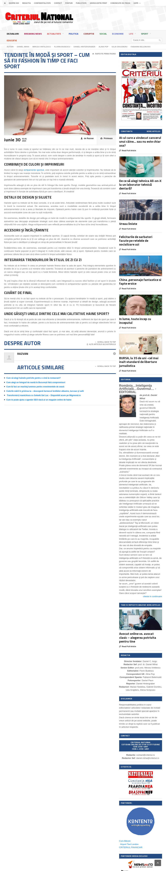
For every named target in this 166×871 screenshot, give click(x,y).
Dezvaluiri (13, 33)
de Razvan (87, 138)
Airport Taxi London (129, 844)
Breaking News (33, 33)
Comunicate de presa (120, 3)
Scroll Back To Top (105, 342)
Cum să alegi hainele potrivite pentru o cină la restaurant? (33, 378)
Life (132, 34)
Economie (118, 33)
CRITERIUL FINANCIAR (130, 847)
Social (103, 33)
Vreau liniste (128, 223)
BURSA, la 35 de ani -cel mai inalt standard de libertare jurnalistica (138, 361)
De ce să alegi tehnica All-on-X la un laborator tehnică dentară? (140, 184)
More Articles (153, 131)
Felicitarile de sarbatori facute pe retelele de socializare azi (135, 240)
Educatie (12, 40)
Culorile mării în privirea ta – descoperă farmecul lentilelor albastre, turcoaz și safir (45, 391)
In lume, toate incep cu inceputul (135, 320)
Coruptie (88, 33)
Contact (58, 3)
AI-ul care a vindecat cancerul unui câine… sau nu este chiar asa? (140, 141)
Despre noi (14, 3)
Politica (73, 33)
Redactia (26, 3)
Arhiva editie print (98, 3)
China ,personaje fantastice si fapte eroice (140, 281)
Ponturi (69, 3)
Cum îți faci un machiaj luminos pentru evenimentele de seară (35, 387)
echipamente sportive (34, 170)
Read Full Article (127, 150)
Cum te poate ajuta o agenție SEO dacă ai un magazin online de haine (38, 400)
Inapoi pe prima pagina (104, 54)
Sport (146, 34)
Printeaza (106, 138)
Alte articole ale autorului (101, 344)
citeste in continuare (152, 596)
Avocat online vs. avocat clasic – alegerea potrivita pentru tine (137, 637)
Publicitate (81, 3)
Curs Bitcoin (125, 841)
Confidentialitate (42, 3)
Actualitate (55, 34)
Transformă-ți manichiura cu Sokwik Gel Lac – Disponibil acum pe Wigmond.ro (43, 395)
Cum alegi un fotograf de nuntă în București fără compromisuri (35, 382)
